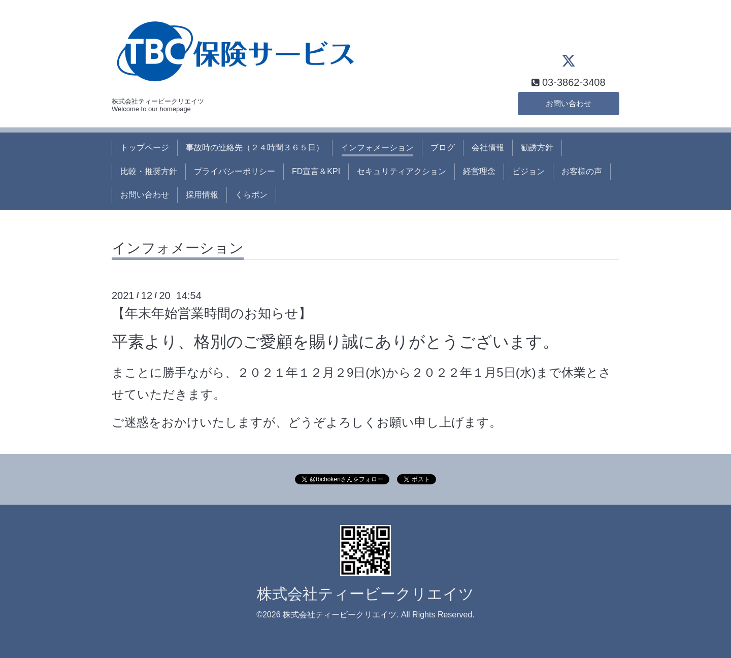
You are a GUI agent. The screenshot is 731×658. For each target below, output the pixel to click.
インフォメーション (377, 147)
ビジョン (528, 171)
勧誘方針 (537, 147)
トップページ (144, 147)
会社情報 (488, 147)
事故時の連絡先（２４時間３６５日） (255, 147)
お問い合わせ (568, 102)
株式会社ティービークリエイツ (365, 593)
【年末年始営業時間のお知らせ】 (212, 313)
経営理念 (479, 171)
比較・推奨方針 (148, 171)
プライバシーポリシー (234, 171)
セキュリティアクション (401, 171)
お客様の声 (581, 171)
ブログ (442, 147)
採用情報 (202, 194)
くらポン (251, 194)
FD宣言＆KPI (316, 171)
